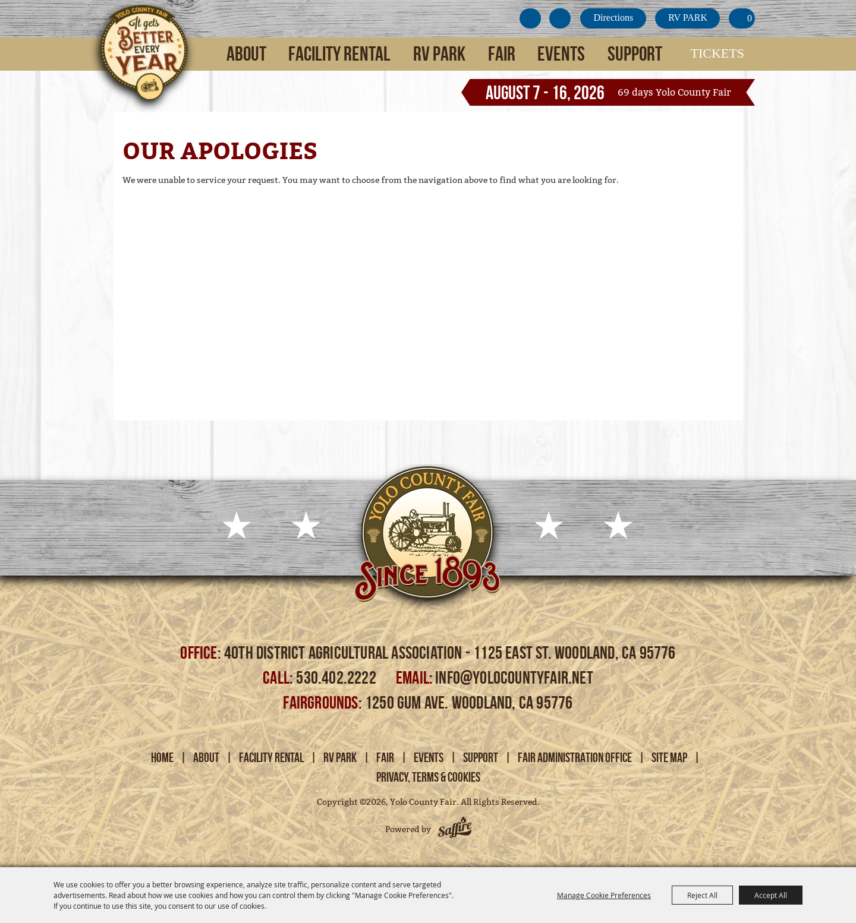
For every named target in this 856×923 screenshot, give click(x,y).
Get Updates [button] (530, 18)
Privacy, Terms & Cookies (428, 777)
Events (561, 54)
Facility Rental (339, 54)
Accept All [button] (770, 895)
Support (635, 54)
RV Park (439, 54)
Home (162, 757)
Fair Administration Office (575, 757)
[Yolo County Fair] (143, 60)
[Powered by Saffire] (454, 829)
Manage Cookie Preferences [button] (604, 895)
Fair (501, 54)
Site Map (669, 757)
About (246, 54)
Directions (613, 17)
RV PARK (687, 17)
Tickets (717, 53)
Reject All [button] (702, 895)
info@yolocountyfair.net (514, 677)
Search (560, 18)
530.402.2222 (337, 677)
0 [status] (749, 18)
